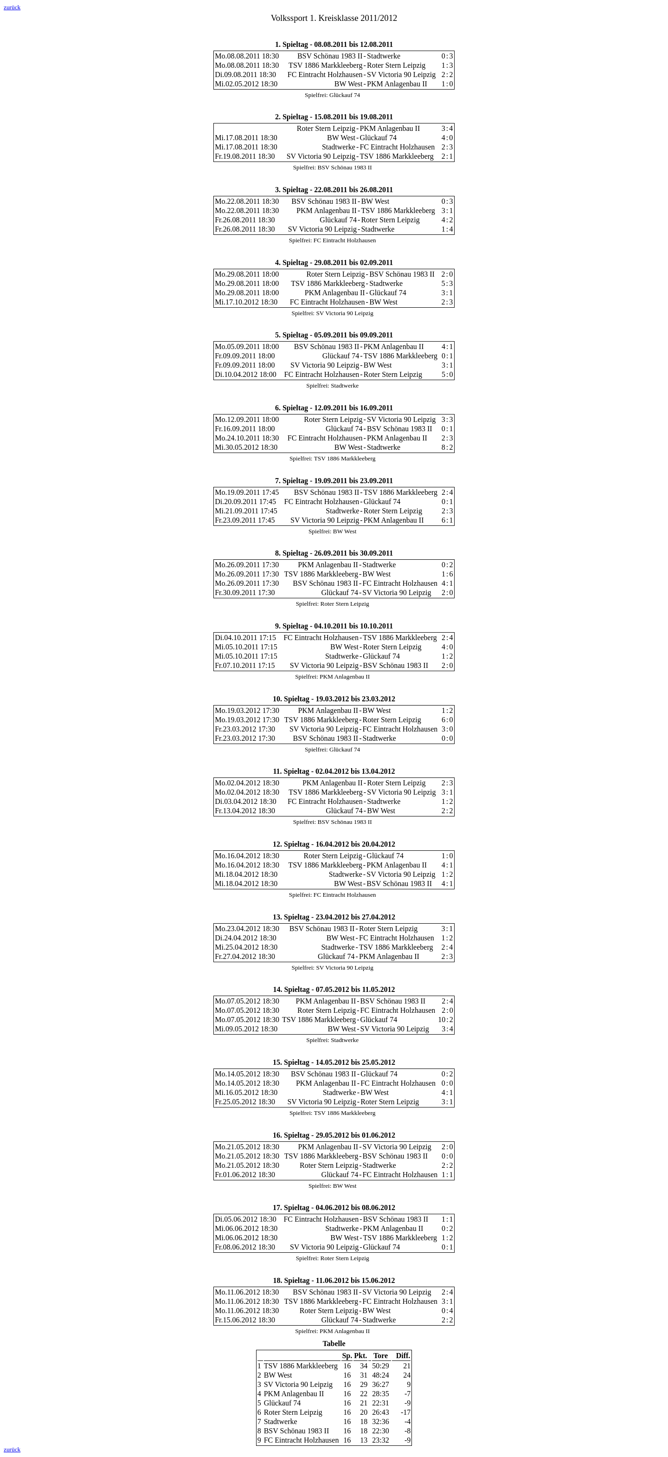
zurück (12, 7)
